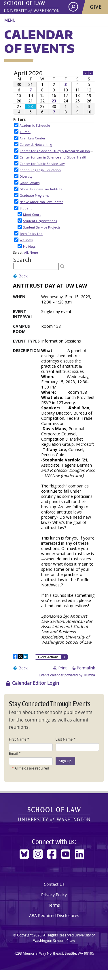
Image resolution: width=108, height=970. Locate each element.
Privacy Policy (54, 894)
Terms (54, 905)
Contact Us (54, 884)
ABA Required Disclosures (54, 915)
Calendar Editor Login (35, 683)
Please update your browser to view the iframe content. (54, 92)
